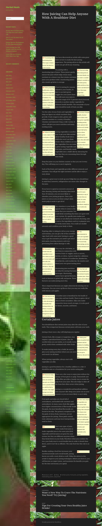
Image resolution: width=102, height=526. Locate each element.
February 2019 (10, 237)
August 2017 (9, 293)
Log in (8, 403)
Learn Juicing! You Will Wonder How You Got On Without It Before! (13, 49)
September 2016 (11, 327)
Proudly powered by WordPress (51, 522)
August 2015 (9, 367)
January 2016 (10, 352)
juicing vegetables (82, 475)
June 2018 (9, 262)
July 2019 (8, 221)
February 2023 (10, 91)
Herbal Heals (13, 7)
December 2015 (10, 355)
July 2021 (8, 147)
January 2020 (10, 203)
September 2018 (11, 252)
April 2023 (9, 85)
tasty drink (57, 476)
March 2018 (9, 271)
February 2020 (10, 200)
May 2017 (9, 302)
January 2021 (10, 165)
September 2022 (11, 106)
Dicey (57, 475)
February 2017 (10, 311)
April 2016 (9, 342)
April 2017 (9, 305)
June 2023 (9, 78)
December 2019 (10, 206)
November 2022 (11, 100)
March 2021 (9, 159)
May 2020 (9, 190)
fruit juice (73, 475)
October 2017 (10, 286)
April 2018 (9, 268)
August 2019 (9, 218)
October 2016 (10, 324)
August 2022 (9, 110)
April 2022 (9, 122)
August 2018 (9, 255)
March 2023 (9, 88)
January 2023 (10, 94)
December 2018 (10, 243)
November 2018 (11, 246)
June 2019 (9, 224)
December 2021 (10, 134)
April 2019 (9, 231)
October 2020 (10, 175)
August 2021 (9, 144)
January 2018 (10, 277)
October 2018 (10, 249)
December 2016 (10, 318)
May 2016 (9, 339)
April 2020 (9, 193)
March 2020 (9, 196)
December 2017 (10, 280)
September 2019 (11, 215)
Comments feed (10, 409)
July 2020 (8, 184)
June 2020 (9, 187)
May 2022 (9, 119)
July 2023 (8, 75)
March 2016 (9, 345)
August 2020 (9, 181)
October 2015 (10, 361)
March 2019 (9, 234)
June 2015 (9, 373)
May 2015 (9, 377)
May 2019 (9, 227)
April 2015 (9, 380)
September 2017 (11, 290)
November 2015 (11, 358)
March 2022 (9, 125)
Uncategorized (10, 391)
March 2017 (9, 308)
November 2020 (11, 172)
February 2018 (10, 274)
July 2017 (8, 296)
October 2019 (10, 212)
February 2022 (10, 128)
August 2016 (9, 330)
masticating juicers (47, 476)
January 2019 (10, 240)
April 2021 (9, 156)
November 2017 (11, 283)
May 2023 (9, 82)
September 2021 (11, 141)
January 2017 (10, 314)
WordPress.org (10, 412)
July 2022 (8, 113)
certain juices (66, 475)
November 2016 (11, 321)
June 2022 (9, 116)
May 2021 (9, 153)
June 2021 (9, 150)
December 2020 (10, 169)
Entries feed (9, 406)
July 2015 (8, 370)
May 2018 (9, 265)
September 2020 (11, 178)
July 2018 (8, 259)
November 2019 (11, 209)
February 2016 (10, 349)
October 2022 (10, 103)
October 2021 (10, 137)
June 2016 (9, 336)
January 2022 (10, 131)
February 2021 (10, 162)
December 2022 (10, 97)
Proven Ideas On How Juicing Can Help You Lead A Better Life (14, 32)
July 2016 (8, 333)
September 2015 (11, 364)
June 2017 (9, 299)
